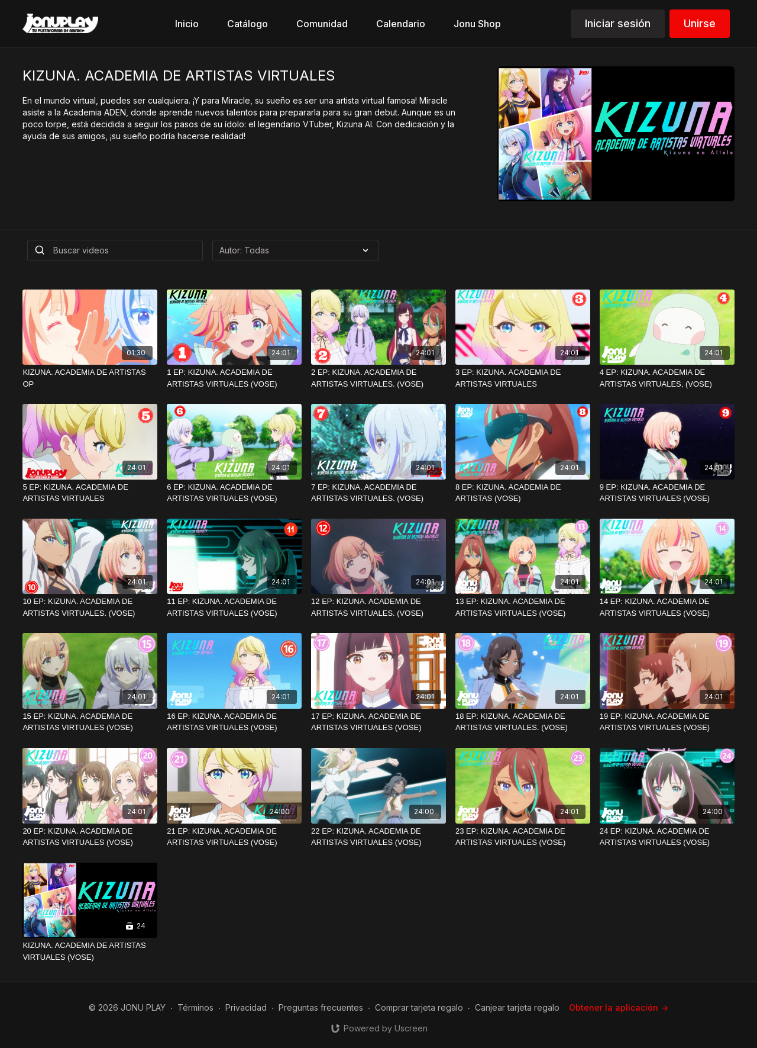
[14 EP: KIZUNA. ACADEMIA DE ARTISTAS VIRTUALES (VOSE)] (667, 607)
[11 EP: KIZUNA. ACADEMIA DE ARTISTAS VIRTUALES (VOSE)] (234, 607)
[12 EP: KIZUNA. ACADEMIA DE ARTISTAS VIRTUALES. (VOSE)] (378, 607)
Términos (195, 1007)
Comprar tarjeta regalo (419, 1007)
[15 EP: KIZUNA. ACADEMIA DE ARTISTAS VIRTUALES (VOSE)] (89, 722)
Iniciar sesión (618, 23)
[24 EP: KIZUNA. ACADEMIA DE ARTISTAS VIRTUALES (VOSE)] (667, 836)
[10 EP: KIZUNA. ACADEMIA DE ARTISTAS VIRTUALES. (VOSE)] (89, 607)
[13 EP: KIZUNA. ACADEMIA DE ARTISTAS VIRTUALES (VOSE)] (522, 607)
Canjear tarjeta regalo (517, 1007)
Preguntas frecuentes (321, 1007)
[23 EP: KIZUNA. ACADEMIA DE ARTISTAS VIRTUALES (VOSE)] (522, 836)
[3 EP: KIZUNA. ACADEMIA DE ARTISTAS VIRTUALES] (522, 378)
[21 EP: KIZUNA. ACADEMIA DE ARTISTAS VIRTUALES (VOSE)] (234, 836)
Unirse (700, 23)
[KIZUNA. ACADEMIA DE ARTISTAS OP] (89, 378)
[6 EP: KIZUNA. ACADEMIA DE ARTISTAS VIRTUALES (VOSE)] (234, 492)
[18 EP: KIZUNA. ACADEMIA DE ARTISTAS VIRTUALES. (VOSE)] (522, 722)
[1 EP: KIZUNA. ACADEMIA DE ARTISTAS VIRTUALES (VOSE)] (234, 378)
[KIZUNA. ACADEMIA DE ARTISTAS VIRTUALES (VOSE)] (89, 951)
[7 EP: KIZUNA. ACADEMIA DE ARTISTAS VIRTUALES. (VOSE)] (378, 492)
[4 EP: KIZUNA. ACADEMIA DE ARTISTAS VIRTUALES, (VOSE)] (667, 378)
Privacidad (246, 1007)
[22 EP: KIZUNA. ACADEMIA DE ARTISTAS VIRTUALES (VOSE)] (378, 836)
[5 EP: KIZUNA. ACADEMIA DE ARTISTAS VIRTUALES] (89, 492)
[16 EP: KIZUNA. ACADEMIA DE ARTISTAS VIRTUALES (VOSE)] (234, 722)
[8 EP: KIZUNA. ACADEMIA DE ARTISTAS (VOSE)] (522, 492)
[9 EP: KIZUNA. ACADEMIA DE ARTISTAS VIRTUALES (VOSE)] (667, 492)
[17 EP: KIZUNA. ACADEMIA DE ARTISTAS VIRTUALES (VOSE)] (378, 722)
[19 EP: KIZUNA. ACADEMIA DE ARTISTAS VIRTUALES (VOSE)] (667, 722)
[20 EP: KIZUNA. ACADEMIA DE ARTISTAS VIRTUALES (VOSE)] (89, 836)
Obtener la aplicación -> (618, 1007)
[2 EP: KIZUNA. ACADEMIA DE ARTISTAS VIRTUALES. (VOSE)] (378, 378)
